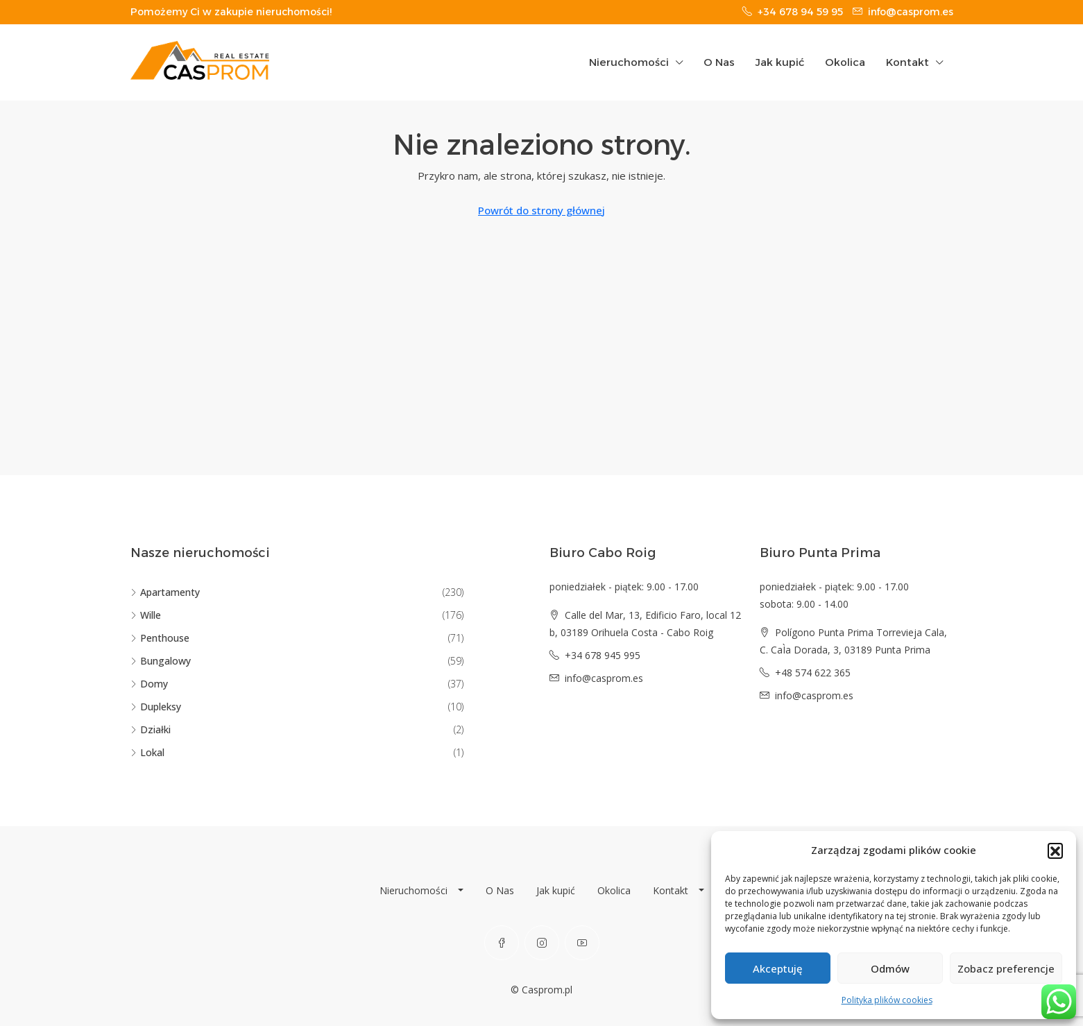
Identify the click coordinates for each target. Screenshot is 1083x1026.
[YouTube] (582, 942)
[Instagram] (542, 942)
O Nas (719, 62)
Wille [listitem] (145, 615)
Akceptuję (778, 968)
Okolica (845, 62)
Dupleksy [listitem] (155, 706)
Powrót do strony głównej (541, 210)
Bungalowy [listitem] (160, 660)
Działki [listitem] (150, 729)
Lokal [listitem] (147, 752)
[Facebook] (501, 942)
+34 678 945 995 (602, 655)
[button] (1055, 850)
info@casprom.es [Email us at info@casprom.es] (604, 678)
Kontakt (907, 62)
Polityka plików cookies (887, 1000)
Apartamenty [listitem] (165, 592)
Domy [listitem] (149, 683)
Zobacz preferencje (1006, 968)
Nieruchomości (629, 62)
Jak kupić (780, 62)
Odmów (890, 968)
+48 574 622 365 (813, 672)
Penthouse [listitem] (159, 637)
